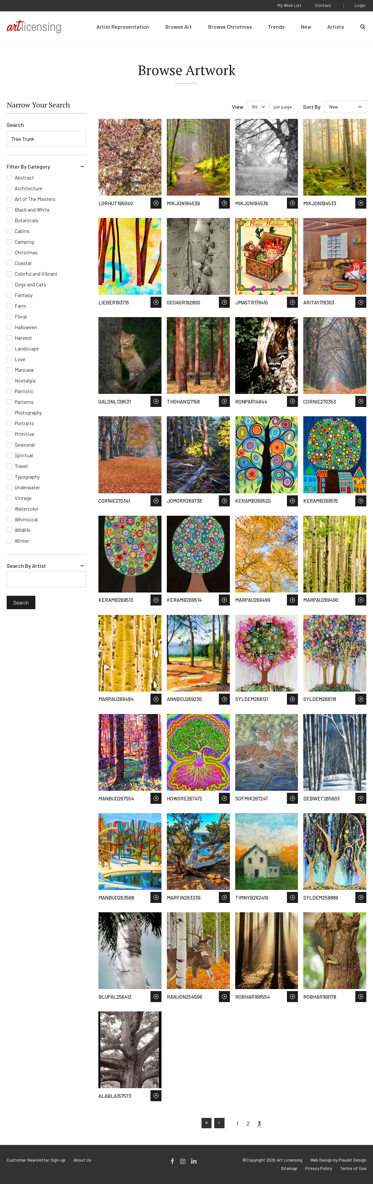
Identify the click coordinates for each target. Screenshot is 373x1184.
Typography (27, 477)
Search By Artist (26, 565)
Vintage (23, 498)
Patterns (24, 402)
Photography (28, 413)
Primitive (24, 434)
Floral (21, 316)
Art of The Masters (35, 199)
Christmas (26, 252)
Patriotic (24, 391)
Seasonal (25, 445)
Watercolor (26, 509)
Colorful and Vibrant (36, 274)
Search (15, 125)
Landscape (27, 348)
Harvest (23, 338)
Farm (20, 306)
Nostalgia (25, 381)
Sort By (312, 106)
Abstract (24, 178)
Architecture (28, 188)
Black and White (32, 210)
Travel (21, 466)
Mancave (24, 370)
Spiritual (24, 455)
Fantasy (24, 295)
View (238, 106)
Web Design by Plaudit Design (338, 1160)
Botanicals (26, 220)
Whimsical (26, 519)
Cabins (22, 231)
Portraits (24, 423)
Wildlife (23, 530)
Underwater (27, 487)
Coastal (23, 263)
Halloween (26, 327)
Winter (22, 541)
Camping (24, 242)
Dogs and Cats (30, 284)
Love (20, 359)
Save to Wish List (155, 203)
